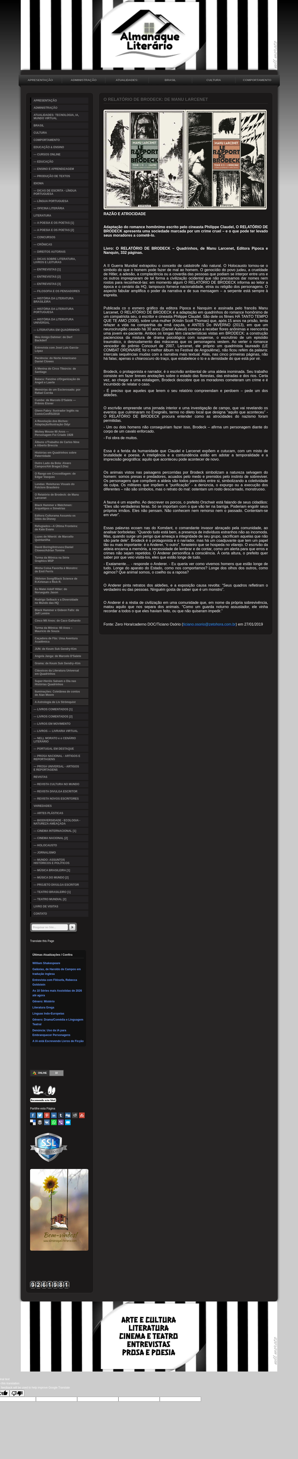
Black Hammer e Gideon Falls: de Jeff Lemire (57, 612)
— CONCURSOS (44, 237)
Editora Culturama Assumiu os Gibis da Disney (55, 517)
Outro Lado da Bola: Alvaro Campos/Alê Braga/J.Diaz (53, 465)
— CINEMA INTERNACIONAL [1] (55, 831)
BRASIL (170, 80)
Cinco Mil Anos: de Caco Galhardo (57, 620)
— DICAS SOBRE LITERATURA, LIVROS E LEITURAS (55, 260)
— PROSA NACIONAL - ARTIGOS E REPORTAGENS (57, 757)
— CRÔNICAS (43, 244)
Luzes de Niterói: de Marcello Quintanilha (54, 538)
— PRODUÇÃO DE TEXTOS (52, 176)
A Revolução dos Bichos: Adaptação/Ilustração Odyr (52, 423)
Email (68, 1122)
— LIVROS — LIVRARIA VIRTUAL (56, 731)
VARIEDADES (43, 806)
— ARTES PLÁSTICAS (48, 813)
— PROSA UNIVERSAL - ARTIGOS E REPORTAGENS (56, 768)
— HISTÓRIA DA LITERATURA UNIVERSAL (54, 321)
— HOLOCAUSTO (45, 845)
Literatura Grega (43, 1007)
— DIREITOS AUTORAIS (50, 251)
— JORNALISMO (45, 852)
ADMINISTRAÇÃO (84, 80)
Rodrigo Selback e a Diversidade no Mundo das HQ (56, 601)
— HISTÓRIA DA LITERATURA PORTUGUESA (54, 310)
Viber (61, 1122)
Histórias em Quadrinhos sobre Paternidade (55, 454)
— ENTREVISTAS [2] (47, 276)
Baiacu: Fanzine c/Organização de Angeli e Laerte (57, 381)
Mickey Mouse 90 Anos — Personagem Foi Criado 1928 (54, 433)
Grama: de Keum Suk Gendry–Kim (57, 663)
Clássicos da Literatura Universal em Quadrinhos (57, 672)
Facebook (33, 1115)
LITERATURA (42, 215)
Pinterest (47, 1115)
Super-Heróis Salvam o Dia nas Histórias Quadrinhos (55, 682)
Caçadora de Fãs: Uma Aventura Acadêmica (56, 640)
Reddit (75, 1115)
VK (47, 1122)
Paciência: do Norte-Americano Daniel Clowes (55, 360)
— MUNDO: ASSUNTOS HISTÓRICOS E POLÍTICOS (51, 861)
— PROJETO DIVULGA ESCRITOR (56, 884)
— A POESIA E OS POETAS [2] (54, 230)
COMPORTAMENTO (257, 80)
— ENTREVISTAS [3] (47, 284)
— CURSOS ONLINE (47, 154)
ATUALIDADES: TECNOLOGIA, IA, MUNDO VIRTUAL (127, 80)
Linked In (54, 1115)
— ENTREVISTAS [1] (47, 269)
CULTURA (214, 80)
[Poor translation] (17, 1393)
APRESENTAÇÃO (40, 80)
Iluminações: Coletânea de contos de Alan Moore (57, 693)
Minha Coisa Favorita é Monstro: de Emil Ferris (56, 570)
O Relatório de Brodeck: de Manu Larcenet (57, 496)
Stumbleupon (82, 1115)
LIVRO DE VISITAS (46, 906)
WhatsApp (54, 1122)
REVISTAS (40, 777)
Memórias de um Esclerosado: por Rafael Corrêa (57, 391)
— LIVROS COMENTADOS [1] (53, 709)
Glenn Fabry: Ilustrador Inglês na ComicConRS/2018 (57, 412)
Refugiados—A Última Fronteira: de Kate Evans (56, 528)
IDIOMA (39, 183)
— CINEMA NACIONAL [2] (51, 838)
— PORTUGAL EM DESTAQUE (54, 748)
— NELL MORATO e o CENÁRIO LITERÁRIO (55, 740)
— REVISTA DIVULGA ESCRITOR (55, 791)
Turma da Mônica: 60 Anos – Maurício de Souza (53, 629)
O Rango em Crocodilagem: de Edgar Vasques (55, 475)
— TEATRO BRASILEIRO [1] (52, 892)
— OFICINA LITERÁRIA (49, 208)
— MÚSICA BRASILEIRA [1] (52, 870)
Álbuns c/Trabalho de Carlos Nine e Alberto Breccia (57, 444)
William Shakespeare (46, 963)
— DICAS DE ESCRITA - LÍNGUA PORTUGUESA (55, 192)
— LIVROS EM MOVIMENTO (52, 723)
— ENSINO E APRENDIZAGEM (54, 169)
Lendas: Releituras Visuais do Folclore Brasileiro (55, 486)
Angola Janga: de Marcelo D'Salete (58, 656)
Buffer (40, 1122)
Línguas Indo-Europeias (48, 1013)
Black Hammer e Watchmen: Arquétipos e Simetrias (53, 507)
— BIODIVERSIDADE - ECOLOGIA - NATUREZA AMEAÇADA (57, 822)
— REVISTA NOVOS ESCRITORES (56, 798)
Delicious (33, 1122)
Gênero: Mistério (43, 1001)
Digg (68, 1115)
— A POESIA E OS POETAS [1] (54, 222)
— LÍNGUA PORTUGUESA (51, 201)
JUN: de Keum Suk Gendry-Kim (55, 649)
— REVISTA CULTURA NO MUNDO (56, 784)
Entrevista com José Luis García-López (57, 349)
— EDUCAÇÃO (43, 161)
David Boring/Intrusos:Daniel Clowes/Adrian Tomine (54, 549)
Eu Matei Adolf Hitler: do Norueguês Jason (51, 591)
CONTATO (40, 913)
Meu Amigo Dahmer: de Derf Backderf (53, 339)
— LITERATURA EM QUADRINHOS (57, 330)
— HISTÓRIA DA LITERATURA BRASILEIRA (54, 300)
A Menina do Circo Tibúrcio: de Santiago (55, 370)
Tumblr (61, 1115)
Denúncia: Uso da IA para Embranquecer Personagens (51, 1033)
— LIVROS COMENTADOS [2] (53, 716)
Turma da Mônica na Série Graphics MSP (52, 559)
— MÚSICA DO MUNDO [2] (51, 877)
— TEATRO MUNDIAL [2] (50, 899)
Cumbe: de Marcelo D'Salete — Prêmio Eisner (55, 402)
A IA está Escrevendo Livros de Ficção (58, 1041)
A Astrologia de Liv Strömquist (55, 702)
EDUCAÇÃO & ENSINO (49, 147)
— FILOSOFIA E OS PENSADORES (57, 291)
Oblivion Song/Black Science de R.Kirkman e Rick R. (56, 580)
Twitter (40, 1115)
